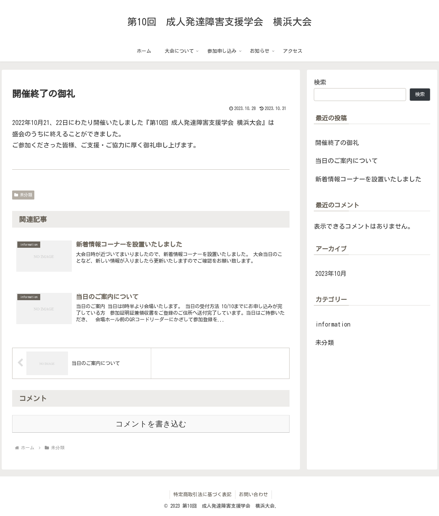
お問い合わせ (253, 494)
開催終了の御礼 (337, 142)
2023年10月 (330, 273)
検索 (320, 82)
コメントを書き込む (151, 424)
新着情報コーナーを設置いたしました (368, 179)
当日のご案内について (346, 161)
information (332, 324)
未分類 (23, 195)
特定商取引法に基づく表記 (202, 494)
